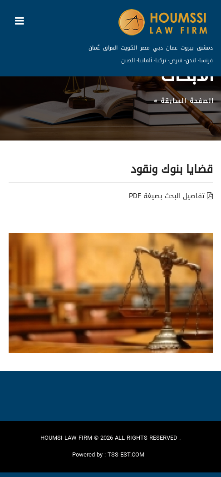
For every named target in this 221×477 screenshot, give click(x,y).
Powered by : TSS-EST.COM (108, 454)
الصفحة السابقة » (184, 100)
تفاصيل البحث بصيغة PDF (171, 196)
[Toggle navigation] (19, 21)
